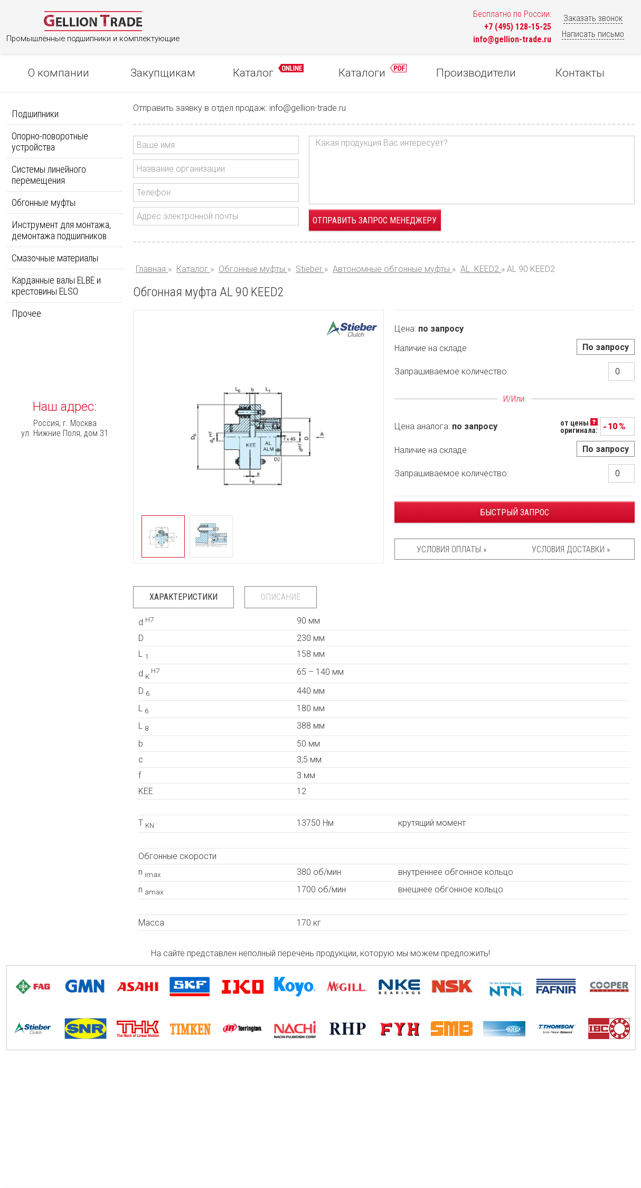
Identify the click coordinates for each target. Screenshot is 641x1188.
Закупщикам (162, 73)
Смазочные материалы (55, 257)
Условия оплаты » (451, 549)
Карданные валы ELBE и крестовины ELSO (56, 286)
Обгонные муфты (44, 202)
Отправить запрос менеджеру (375, 220)
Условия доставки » (571, 549)
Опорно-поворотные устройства (50, 141)
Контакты (580, 73)
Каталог (268, 71)
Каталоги (372, 71)
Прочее (26, 313)
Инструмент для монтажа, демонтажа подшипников (61, 230)
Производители (476, 73)
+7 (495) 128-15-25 (517, 27)
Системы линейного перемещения (49, 175)
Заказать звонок (593, 18)
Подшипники (35, 113)
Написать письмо (593, 34)
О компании (58, 73)
